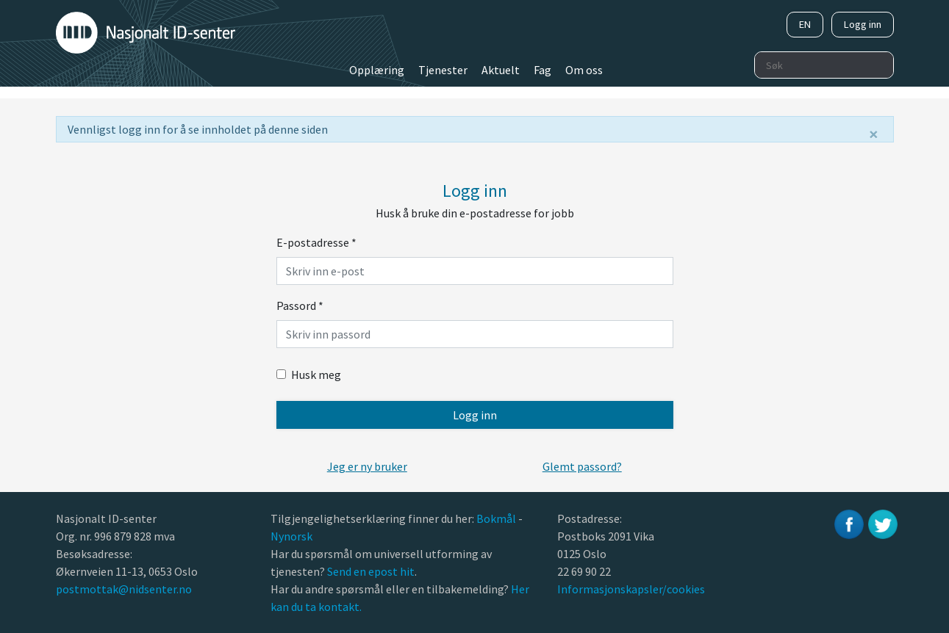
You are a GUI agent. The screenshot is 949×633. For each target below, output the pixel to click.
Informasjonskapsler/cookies (631, 589)
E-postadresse (316, 242)
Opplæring (376, 69)
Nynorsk (293, 536)
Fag (542, 69)
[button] (367, 466)
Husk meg (308, 374)
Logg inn (862, 24)
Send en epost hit (371, 571)
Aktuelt (500, 69)
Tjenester (443, 69)
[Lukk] (873, 134)
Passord (299, 305)
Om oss (584, 69)
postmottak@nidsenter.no (124, 589)
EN (805, 24)
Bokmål (497, 518)
